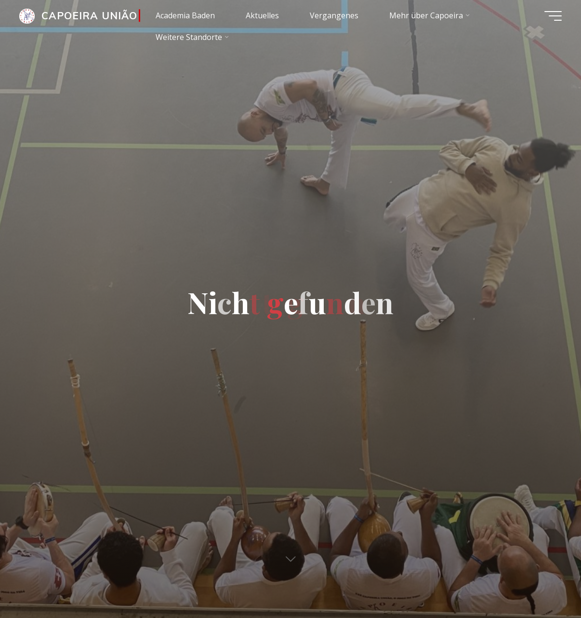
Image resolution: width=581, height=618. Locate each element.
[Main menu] (553, 16)
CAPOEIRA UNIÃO (89, 15)
